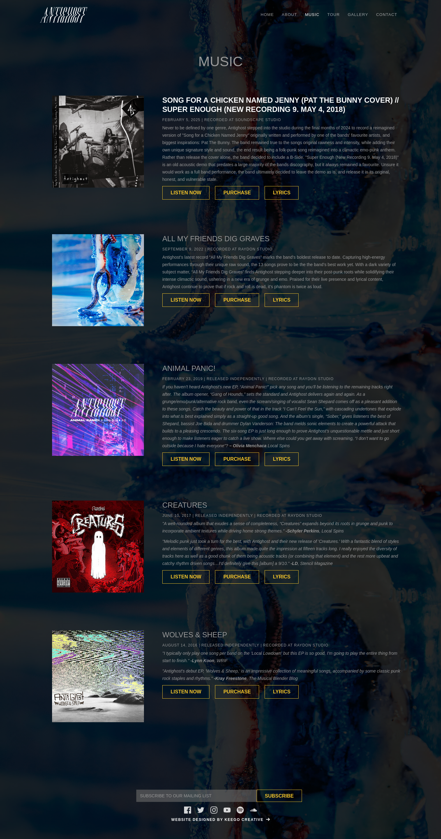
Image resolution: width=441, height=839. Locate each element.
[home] (63, 15)
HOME (267, 14)
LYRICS (281, 192)
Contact (386, 14)
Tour (333, 14)
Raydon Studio (255, 249)
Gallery (358, 14)
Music (312, 14)
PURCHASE (237, 192)
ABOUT (289, 14)
